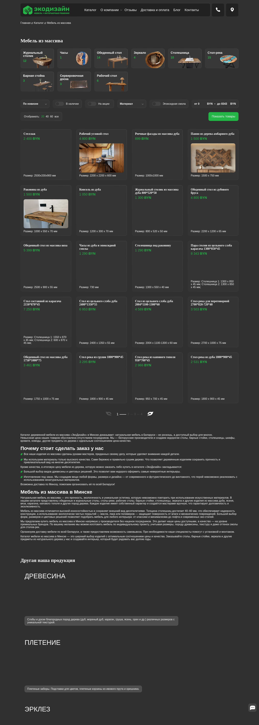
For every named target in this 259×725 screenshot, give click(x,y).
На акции (102, 104)
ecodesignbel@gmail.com (196, 681)
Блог (177, 10)
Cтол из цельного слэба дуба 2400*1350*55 (101, 304)
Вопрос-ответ (142, 707)
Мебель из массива (107, 675)
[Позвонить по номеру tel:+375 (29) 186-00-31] (218, 10)
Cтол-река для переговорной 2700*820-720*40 (212, 304)
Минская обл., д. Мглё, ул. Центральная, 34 (208, 690)
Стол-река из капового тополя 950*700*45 (152, 360)
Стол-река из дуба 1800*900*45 (204, 360)
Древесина (102, 680)
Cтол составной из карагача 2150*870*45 (45, 304)
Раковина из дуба (37, 191)
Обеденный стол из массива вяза (44, 248)
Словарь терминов (145, 711)
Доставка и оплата (155, 10)
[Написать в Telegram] (32, 702)
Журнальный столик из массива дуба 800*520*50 (153, 192)
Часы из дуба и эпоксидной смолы (100, 248)
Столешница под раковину (155, 246)
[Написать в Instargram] (24, 702)
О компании (109, 10)
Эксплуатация (142, 698)
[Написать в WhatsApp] (47, 702)
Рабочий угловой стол (96, 135)
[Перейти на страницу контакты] (232, 10)
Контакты (192, 10)
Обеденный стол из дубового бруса (212, 192)
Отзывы (131, 10)
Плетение (102, 684)
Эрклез (100, 689)
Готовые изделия (106, 698)
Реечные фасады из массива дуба (156, 136)
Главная (25, 22)
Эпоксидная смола (172, 104)
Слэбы (100, 693)
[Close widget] (252, 712)
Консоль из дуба (92, 191)
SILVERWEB (48, 708)
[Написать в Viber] (39, 702)
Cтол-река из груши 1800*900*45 (95, 360)
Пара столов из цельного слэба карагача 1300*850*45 (212, 248)
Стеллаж (30, 135)
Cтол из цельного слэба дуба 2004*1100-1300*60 (156, 304)
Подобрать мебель (145, 702)
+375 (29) (195, 671)
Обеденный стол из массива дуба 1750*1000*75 (44, 360)
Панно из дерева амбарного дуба (211, 136)
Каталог (90, 10)
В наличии (69, 104)
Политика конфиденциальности (200, 700)
